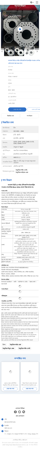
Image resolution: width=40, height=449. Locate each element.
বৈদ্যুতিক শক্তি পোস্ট (24, 348)
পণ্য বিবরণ (29, 115)
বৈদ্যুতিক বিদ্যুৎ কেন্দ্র (8, 348)
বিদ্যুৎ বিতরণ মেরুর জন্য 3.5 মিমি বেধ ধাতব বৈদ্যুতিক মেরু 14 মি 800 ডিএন (30, 384)
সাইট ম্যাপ (24, 440)
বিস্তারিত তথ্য (10, 115)
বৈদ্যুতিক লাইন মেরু (15, 344)
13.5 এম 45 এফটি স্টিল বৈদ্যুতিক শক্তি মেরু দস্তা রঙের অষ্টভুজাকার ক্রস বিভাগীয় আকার (10, 384)
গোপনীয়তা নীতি (17, 440)
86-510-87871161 (10, 422)
